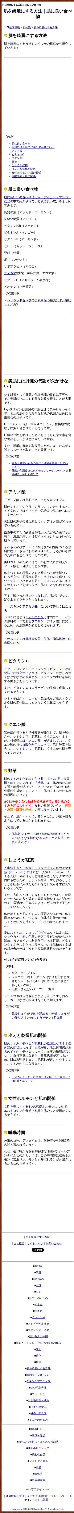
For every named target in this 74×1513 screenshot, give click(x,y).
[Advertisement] (36, 95)
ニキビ (39, 1310)
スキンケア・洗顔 (38, 1330)
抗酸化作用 (30, 744)
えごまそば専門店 (37, 1495)
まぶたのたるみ (38, 1419)
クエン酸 (17, 158)
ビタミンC (18, 154)
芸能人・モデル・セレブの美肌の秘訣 (38, 1342)
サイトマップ (35, 1243)
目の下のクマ (39, 1413)
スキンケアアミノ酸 (24, 606)
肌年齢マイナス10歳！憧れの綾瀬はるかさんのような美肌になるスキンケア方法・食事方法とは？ (41, 838)
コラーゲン (38, 1394)
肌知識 (27, 27)
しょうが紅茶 (20, 165)
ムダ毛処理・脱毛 (38, 1400)
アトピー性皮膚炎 (38, 1323)
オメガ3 (9, 273)
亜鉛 (7, 252)
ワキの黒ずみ (39, 1406)
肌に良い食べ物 (21, 143)
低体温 (39, 1473)
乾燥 (38, 1362)
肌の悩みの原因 (38, 1336)
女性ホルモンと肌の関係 (26, 172)
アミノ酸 (17, 150)
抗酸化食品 (38, 1454)
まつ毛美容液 (39, 1387)
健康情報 (13, 27)
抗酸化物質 (11, 219)
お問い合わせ (54, 1243)
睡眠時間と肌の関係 (24, 176)
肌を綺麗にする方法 (46, 27)
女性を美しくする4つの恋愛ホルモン (29, 1106)
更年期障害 (38, 1480)
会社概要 (19, 1243)
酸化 (68, 732)
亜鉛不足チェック (38, 1448)
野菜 (14, 161)
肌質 (38, 1272)
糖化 (41, 782)
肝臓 (28, 394)
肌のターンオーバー (39, 1374)
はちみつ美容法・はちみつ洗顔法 (38, 1441)
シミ (7, 394)
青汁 (21, 1495)
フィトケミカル (38, 1460)
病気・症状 (38, 1435)
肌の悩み (38, 1278)
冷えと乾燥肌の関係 (24, 169)
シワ (25, 736)
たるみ (66, 790)
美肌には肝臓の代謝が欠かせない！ (33, 147)
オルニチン (36, 617)
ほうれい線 (38, 1317)
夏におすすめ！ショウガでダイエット (30, 932)
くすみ (48, 580)
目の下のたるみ (38, 1298)
